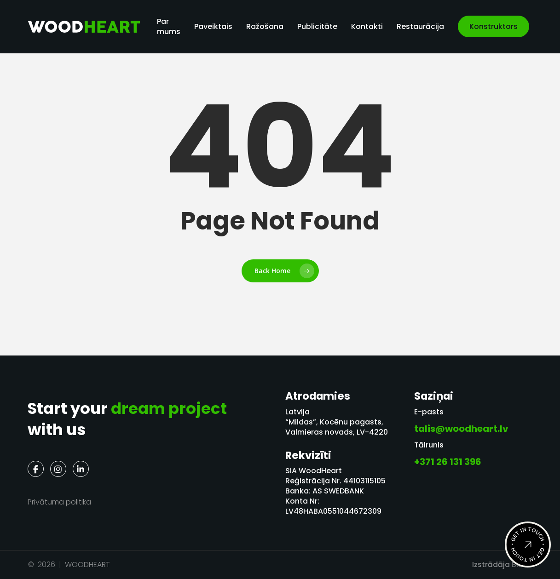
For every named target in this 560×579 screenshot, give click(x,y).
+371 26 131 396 (447, 461)
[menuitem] (543, 27)
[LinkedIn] (81, 469)
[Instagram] (58, 469)
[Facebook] (36, 469)
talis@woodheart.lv (461, 428)
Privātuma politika (59, 502)
